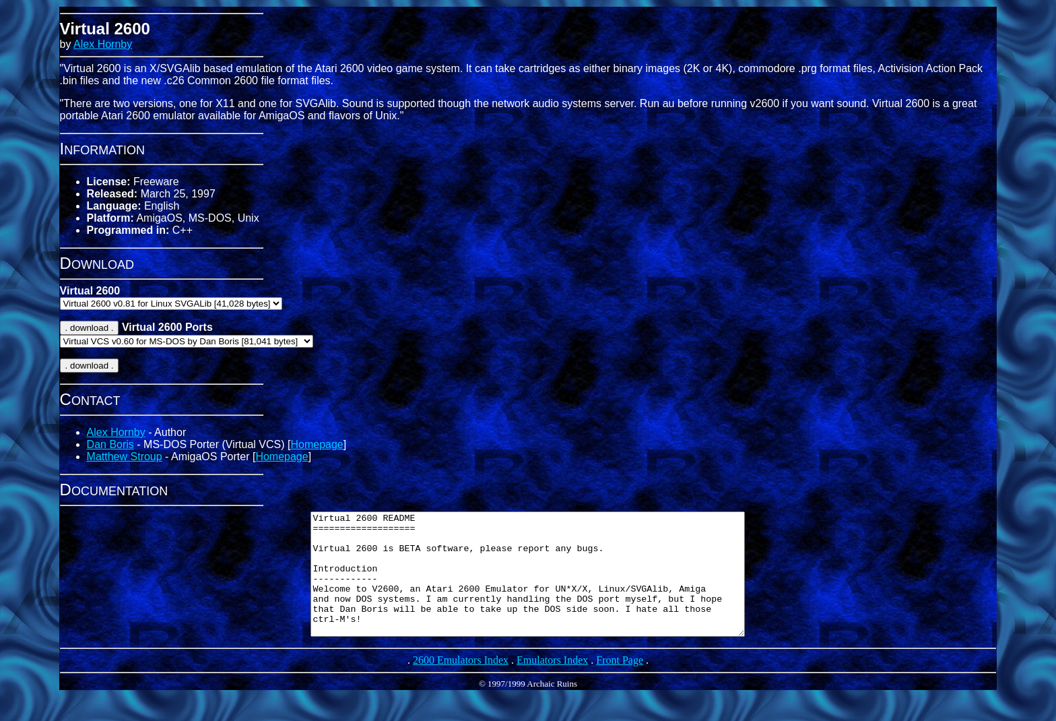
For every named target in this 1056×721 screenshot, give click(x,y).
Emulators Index (552, 684)
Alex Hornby (102, 44)
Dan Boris (110, 444)
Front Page (619, 684)
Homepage (316, 444)
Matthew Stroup (124, 456)
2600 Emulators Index (460, 684)
